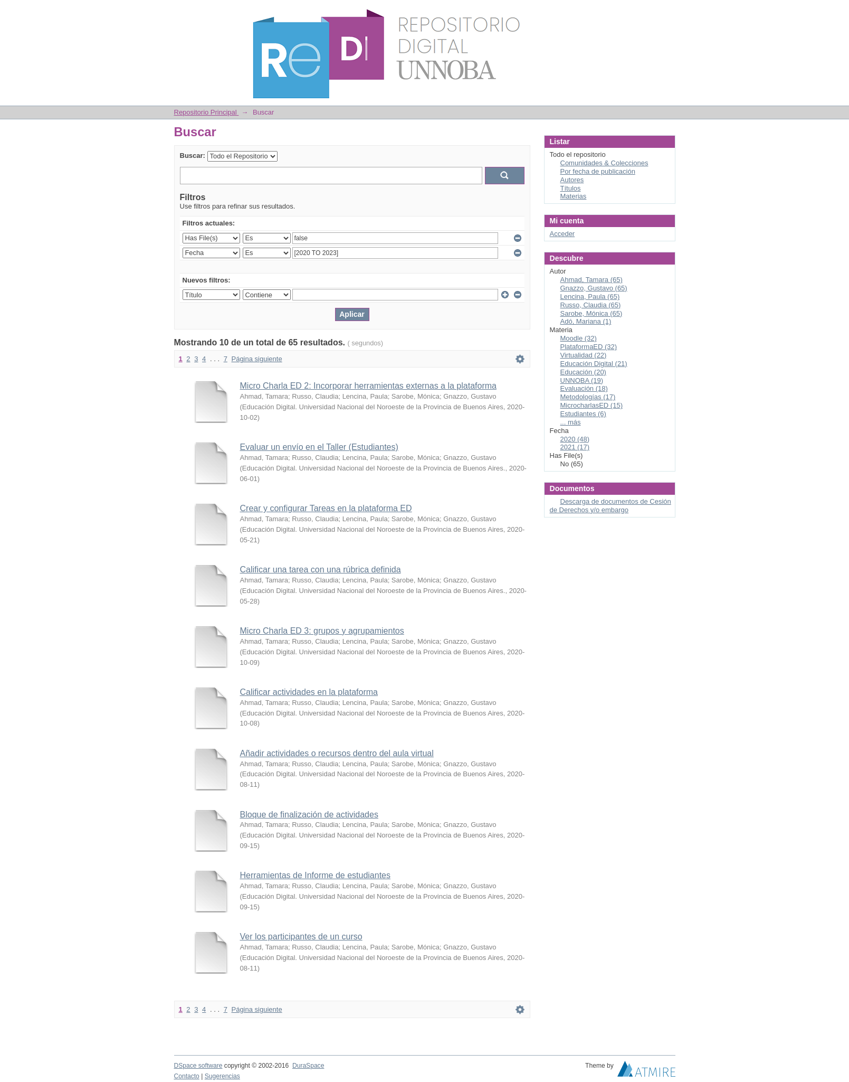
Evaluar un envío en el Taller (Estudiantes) (319, 447)
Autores (572, 180)
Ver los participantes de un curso (301, 936)
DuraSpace (308, 1065)
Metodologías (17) (588, 397)
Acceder (562, 234)
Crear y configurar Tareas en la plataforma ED (326, 508)
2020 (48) (575, 439)
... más (570, 422)
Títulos (570, 188)
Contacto (186, 1076)
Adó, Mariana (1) (586, 321)
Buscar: (192, 155)
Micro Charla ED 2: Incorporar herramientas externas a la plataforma (368, 385)
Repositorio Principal (206, 112)
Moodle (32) (578, 338)
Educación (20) (583, 372)
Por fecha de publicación (597, 171)
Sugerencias (222, 1076)
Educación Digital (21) (593, 364)
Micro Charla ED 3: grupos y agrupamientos (322, 630)
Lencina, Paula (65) (590, 296)
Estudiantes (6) (583, 414)
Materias (573, 196)
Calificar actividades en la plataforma (309, 692)
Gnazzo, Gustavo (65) (593, 288)
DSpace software (198, 1065)
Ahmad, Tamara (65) (591, 280)
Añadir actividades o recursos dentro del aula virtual (337, 753)
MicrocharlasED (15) (591, 405)
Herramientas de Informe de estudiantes (315, 875)
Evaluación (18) (584, 388)
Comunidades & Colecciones (604, 163)
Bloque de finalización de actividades (309, 814)
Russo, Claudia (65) (590, 305)
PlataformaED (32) (588, 347)
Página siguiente (256, 359)
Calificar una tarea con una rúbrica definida (320, 569)
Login (667, 13)
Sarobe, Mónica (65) (591, 313)
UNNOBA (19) (582, 380)
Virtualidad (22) (583, 355)
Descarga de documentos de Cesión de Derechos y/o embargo (610, 505)
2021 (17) (575, 447)
